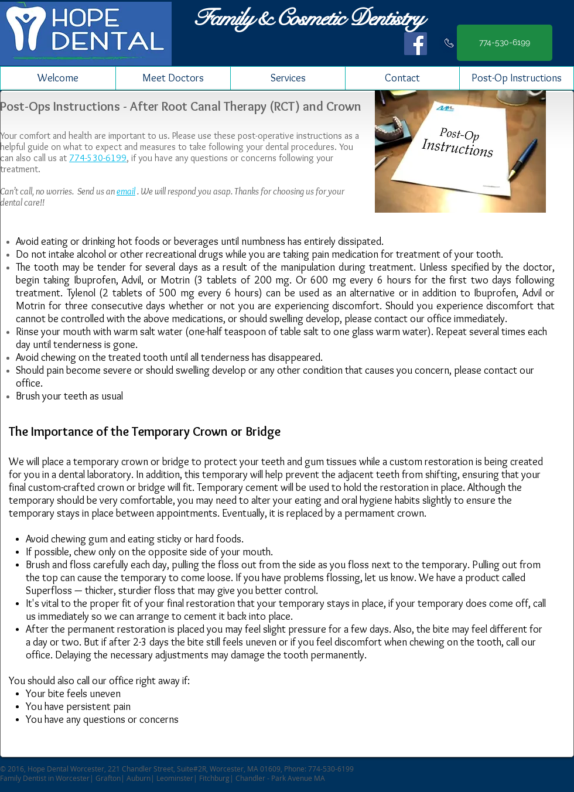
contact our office (413, 318)
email (126, 191)
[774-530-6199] (504, 43)
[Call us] (449, 43)
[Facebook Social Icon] (415, 43)
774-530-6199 (98, 157)
